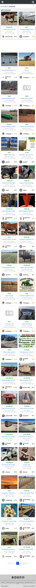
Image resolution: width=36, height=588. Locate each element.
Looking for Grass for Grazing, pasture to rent (9, 493)
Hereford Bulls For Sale (9, 239)
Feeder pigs (26, 465)
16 (24, 563)
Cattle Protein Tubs (9, 155)
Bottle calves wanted (27, 98)
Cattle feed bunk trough (27, 408)
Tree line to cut (9, 324)
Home (3, 582)
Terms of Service (10, 582)
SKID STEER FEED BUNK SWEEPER (9, 211)
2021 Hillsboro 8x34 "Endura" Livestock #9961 (26, 436)
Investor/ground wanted (27, 126)
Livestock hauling (27, 324)
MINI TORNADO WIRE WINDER (26, 211)
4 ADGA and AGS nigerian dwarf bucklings (9, 183)
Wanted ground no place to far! (9, 98)
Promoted (5, 10)
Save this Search (29, 586)
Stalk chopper (9, 296)
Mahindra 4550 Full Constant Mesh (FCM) (9, 380)
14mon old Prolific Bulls (26, 267)
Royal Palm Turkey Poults (9, 521)
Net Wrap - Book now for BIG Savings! (26, 155)
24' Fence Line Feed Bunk (26, 521)
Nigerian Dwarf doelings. (27, 183)
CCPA (17, 584)
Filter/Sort (4, 586)
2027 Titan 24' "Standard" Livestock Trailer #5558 (9, 436)
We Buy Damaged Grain (27, 29)
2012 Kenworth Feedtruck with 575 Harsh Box (9, 465)
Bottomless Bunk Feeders (26, 549)
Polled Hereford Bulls (9, 29)
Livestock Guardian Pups (27, 239)
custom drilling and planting (9, 126)
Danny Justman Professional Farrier (26, 352)
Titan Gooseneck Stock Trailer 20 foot (9, 408)
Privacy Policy (20, 582)
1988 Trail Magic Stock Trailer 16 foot (26, 380)
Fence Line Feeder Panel (27, 493)
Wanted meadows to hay (27, 296)
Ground (26, 70)
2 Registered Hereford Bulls (9, 549)
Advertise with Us (29, 582)
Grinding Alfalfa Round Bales (9, 267)
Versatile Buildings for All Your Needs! (9, 70)
